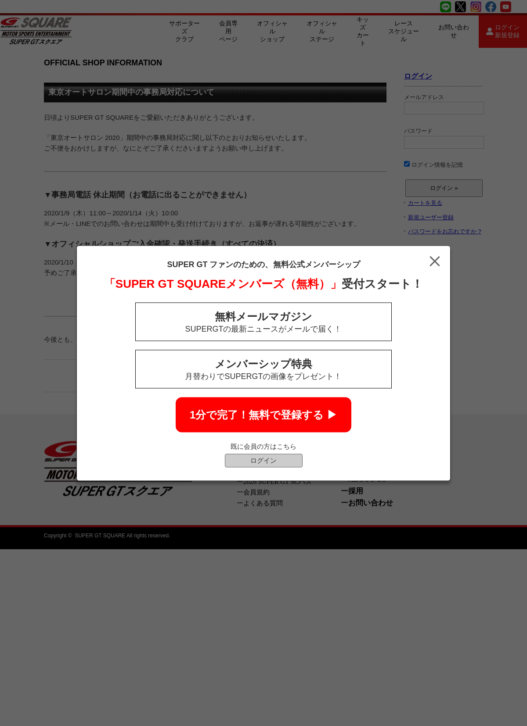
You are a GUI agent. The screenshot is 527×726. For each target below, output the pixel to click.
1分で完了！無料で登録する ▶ (263, 414)
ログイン (263, 460)
